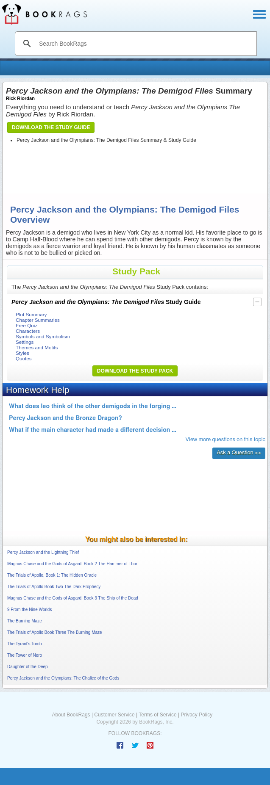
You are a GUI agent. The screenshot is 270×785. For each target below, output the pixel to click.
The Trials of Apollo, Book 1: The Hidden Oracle (52, 575)
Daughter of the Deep (27, 666)
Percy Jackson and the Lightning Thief (43, 552)
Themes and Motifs (37, 347)
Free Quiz (26, 325)
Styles (22, 353)
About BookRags (71, 715)
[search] (145, 44)
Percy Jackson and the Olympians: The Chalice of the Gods (63, 678)
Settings (24, 342)
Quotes (24, 358)
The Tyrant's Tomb (24, 643)
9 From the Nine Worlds (29, 609)
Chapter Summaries (38, 320)
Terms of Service (157, 715)
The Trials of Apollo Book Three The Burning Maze (54, 632)
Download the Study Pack (135, 371)
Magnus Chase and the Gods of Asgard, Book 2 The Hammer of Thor (72, 563)
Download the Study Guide (51, 127)
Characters (28, 331)
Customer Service (114, 715)
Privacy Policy (196, 715)
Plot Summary (31, 314)
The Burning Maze (24, 621)
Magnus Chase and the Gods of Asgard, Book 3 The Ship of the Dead (72, 598)
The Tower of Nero (24, 655)
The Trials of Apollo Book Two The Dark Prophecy (53, 586)
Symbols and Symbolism (43, 336)
